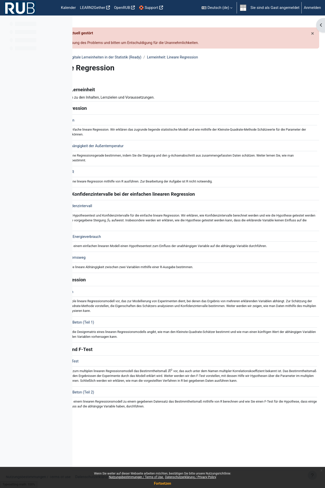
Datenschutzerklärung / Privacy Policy (190, 477)
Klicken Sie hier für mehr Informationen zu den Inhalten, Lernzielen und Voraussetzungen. (161, 98)
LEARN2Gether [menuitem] (92, 7)
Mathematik (116, 58)
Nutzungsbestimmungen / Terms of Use (136, 477)
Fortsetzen (162, 483)
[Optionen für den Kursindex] (65, 22)
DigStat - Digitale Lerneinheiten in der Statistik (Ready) (177, 58)
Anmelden (312, 7)
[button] (217, 8)
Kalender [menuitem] (68, 7)
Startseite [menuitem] (51, 8)
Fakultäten (91, 58)
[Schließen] (300, 33)
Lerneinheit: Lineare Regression (254, 58)
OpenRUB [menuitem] (122, 7)
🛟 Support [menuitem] (148, 7)
